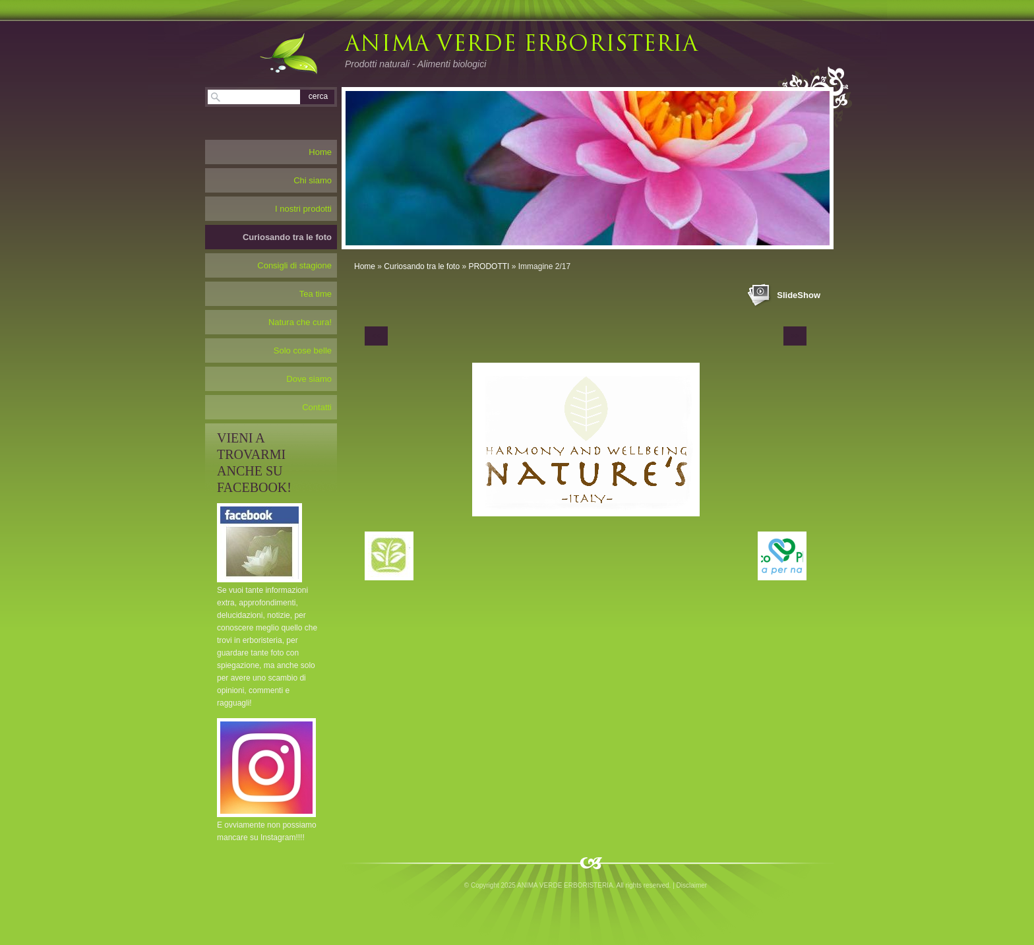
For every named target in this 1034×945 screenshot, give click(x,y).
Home (364, 266)
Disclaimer (692, 885)
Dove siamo (309, 379)
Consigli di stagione (294, 265)
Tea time (315, 294)
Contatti (317, 407)
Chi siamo (312, 180)
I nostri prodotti (303, 209)
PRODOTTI (488, 266)
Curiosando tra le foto (422, 266)
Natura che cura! (300, 322)
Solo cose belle (303, 350)
